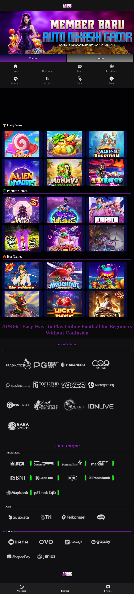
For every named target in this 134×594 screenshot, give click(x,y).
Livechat (108, 588)
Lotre (111, 81)
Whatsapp (22, 588)
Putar (79, 68)
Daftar (33, 58)
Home (16, 68)
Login (100, 58)
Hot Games (47, 68)
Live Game (111, 68)
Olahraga (15, 81)
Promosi (65, 588)
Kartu (79, 81)
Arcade (47, 81)
